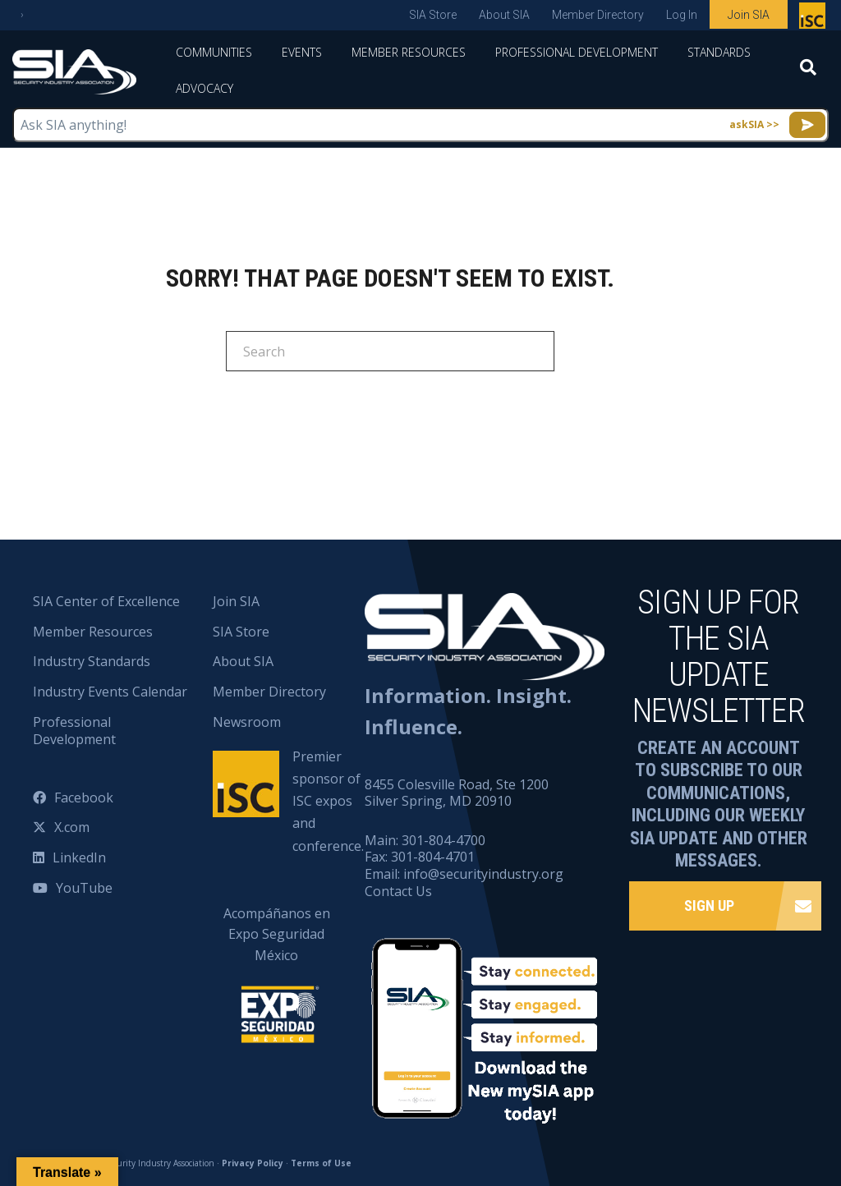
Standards (719, 52)
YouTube (84, 888)
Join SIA (749, 14)
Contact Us (398, 891)
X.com (72, 827)
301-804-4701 (433, 857)
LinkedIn (79, 857)
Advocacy (204, 88)
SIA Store (433, 14)
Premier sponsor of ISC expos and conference (814, 19)
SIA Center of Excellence (106, 601)
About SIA (504, 14)
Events (302, 52)
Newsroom (247, 722)
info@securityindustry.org (483, 874)
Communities (214, 52)
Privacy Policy (252, 1163)
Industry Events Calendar (110, 692)
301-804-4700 (443, 840)
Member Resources (409, 52)
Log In (681, 14)
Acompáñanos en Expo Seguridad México (276, 963)
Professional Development (576, 52)
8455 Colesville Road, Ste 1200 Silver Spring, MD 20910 (457, 793)
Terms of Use (321, 1163)
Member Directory (598, 14)
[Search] (808, 72)
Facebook (83, 797)
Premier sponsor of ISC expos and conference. (328, 801)
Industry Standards (91, 661)
